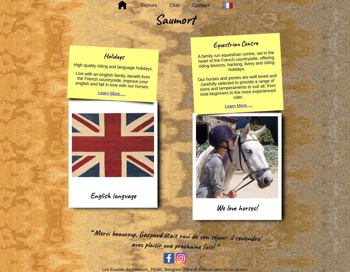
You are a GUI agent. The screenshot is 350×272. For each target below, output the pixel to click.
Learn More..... (112, 93)
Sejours (148, 5)
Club (175, 5)
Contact (201, 5)
